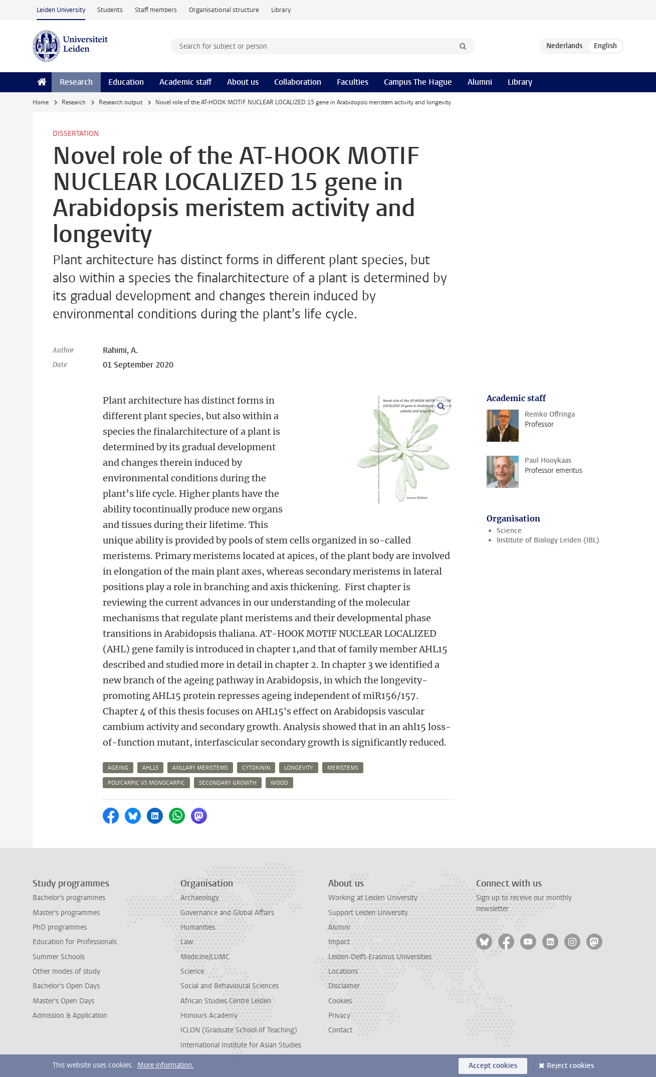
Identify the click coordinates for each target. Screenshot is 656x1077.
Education (126, 82)
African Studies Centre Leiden (225, 1001)
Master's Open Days (63, 1001)
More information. (165, 1065)
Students (110, 10)
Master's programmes (66, 913)
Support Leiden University (368, 913)
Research (76, 82)
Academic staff (185, 82)
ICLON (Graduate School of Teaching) (238, 1030)
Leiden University (61, 10)
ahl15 (150, 768)
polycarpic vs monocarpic (146, 783)
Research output (120, 102)
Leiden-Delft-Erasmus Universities (379, 957)
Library (281, 10)
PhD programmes (60, 927)
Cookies (340, 1001)
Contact (340, 1030)
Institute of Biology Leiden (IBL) (548, 540)
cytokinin (256, 768)
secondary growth (228, 783)
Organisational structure (224, 10)
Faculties (352, 82)
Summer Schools (59, 957)
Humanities (197, 927)
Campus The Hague (418, 82)
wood (279, 783)
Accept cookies (493, 1065)
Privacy (339, 1015)
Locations (343, 971)
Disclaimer (344, 986)
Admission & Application (70, 1015)
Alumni (480, 82)
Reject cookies (570, 1065)
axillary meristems (200, 768)
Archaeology (199, 898)
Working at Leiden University (372, 898)
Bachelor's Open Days (66, 986)
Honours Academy (209, 1015)
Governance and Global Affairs (227, 913)
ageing (118, 768)
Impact (339, 942)
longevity (298, 768)
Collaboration (297, 82)
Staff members (156, 10)
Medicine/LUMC (205, 957)
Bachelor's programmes (69, 898)
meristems (342, 768)
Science (509, 530)
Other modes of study (66, 971)
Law (186, 942)
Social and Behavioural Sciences (229, 986)
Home (41, 102)
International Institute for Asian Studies (240, 1045)
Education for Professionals (75, 942)
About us (243, 82)
